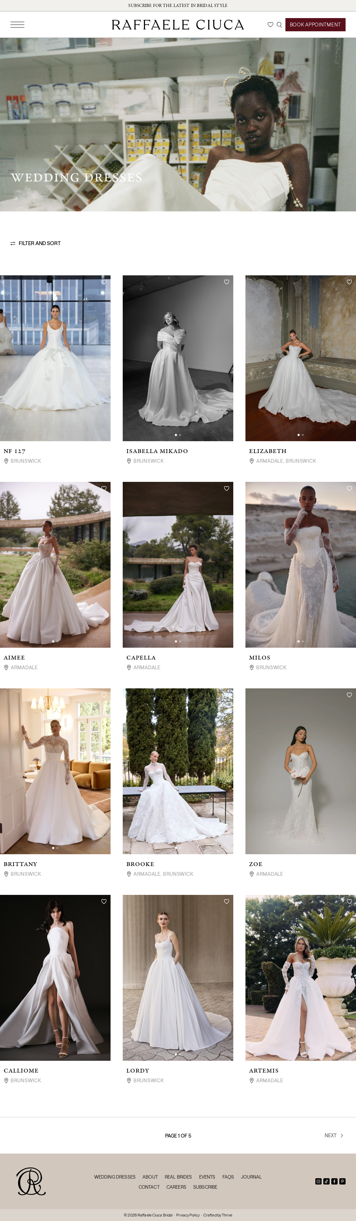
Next (334, 1135)
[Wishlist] (270, 25)
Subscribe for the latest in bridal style (177, 5)
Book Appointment (315, 25)
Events (207, 1177)
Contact (149, 1187)
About (150, 1177)
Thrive (227, 1215)
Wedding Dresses (115, 1177)
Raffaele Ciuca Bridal (155, 1215)
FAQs (228, 1177)
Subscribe (205, 1187)
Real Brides (178, 1177)
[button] (176, 435)
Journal (251, 1177)
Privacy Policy (188, 1215)
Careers (176, 1187)
